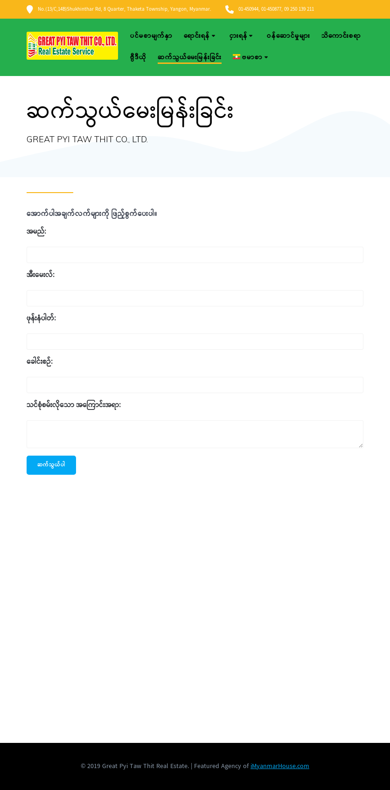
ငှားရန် (239, 36)
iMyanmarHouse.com (280, 766)
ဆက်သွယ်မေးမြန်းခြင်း (190, 57)
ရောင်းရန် (197, 36)
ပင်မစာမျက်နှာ (151, 36)
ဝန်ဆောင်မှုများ (288, 36)
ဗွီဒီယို (138, 57)
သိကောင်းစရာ (341, 36)
